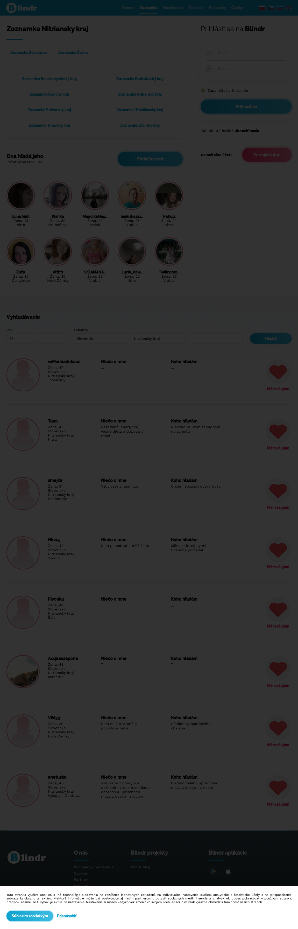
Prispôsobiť (66, 916)
